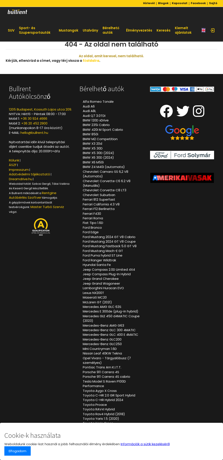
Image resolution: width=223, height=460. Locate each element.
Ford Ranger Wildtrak (99, 260)
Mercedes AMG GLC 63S (102, 306)
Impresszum (19, 169)
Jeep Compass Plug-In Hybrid (107, 274)
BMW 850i (90, 134)
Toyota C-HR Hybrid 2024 (103, 400)
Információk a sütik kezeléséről (145, 444)
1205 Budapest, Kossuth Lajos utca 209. (40, 109)
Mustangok (68, 30)
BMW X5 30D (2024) (98, 153)
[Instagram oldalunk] (199, 114)
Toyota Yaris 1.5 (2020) (101, 418)
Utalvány (90, 30)
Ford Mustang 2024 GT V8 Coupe (109, 241)
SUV (11, 30)
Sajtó (213, 3)
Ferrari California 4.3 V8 (101, 204)
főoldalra (91, 60)
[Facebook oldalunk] (166, 114)
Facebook (198, 3)
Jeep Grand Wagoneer (101, 283)
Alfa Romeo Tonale (98, 101)
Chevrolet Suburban (99, 195)
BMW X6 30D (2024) (98, 157)
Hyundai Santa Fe (97, 264)
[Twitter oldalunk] (183, 114)
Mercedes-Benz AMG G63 (103, 325)
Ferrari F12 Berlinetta (99, 208)
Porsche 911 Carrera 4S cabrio (106, 376)
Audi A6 (89, 106)
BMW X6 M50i (93, 162)
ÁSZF (13, 165)
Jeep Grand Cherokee (101, 278)
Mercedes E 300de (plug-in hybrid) (110, 311)
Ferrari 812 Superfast (99, 199)
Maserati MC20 (95, 297)
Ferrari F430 (92, 213)
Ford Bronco (92, 227)
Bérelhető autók (111, 30)
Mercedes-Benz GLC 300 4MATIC (109, 330)
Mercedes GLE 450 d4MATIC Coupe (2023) (111, 318)
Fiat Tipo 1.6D (93, 222)
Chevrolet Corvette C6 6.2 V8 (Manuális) (106, 183)
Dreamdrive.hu (20, 179)
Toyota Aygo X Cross (100, 390)
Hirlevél (149, 3)
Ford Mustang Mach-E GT (103, 250)
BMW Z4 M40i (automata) (104, 167)
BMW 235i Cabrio (96, 125)
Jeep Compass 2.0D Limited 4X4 (109, 269)
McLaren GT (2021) (97, 302)
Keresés (164, 30)
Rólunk (14, 160)
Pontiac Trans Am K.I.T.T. (102, 367)
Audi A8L (89, 111)
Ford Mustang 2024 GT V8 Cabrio (109, 237)
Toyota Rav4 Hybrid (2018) (104, 414)
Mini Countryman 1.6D (100, 348)
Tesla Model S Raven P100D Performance (104, 383)
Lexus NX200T (93, 292)
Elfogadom (17, 451)
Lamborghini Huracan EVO (103, 288)
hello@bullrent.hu (34, 132)
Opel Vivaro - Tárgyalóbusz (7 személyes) (107, 360)
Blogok (163, 3)
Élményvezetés (139, 30)
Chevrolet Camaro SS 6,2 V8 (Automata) (105, 173)
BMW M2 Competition (100, 139)
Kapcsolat (180, 3)
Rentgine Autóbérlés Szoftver (32, 195)
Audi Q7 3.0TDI (94, 115)
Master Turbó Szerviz (47, 207)
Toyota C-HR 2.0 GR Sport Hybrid (109, 395)
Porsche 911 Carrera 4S (101, 372)
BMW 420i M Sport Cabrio (103, 129)
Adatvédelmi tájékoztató (29, 174)
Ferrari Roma (93, 218)
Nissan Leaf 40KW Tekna (102, 353)
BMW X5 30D (93, 148)
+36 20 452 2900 (34, 123)
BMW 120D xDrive (96, 120)
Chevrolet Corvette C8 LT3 (104, 190)
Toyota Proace (95, 404)
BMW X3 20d (92, 143)
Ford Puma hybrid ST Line (102, 255)
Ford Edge (91, 232)
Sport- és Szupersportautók (35, 30)
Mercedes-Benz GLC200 (102, 339)
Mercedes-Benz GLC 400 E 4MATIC (110, 334)
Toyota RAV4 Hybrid (99, 409)
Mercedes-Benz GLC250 (102, 344)
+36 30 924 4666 (34, 118)
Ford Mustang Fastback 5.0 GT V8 (110, 246)
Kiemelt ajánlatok (183, 30)
